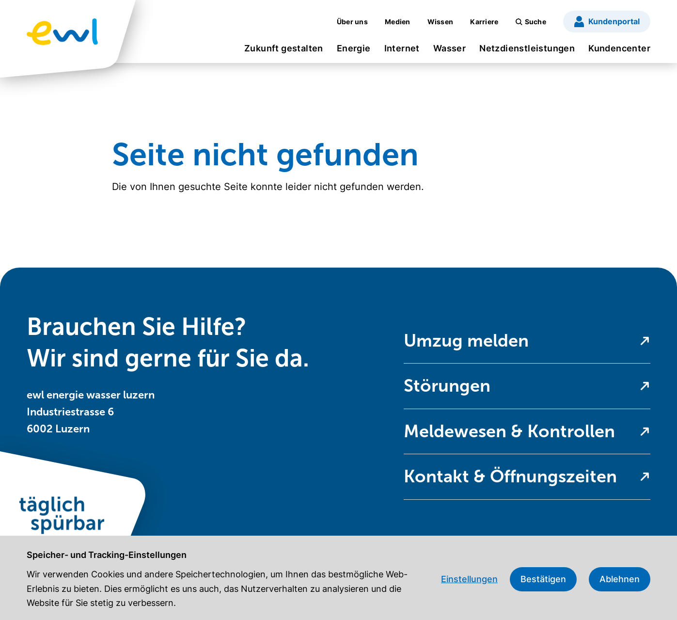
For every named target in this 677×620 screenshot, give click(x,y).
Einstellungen (469, 579)
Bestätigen (543, 579)
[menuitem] (283, 51)
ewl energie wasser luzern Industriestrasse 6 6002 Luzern (91, 411)
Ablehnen (619, 579)
